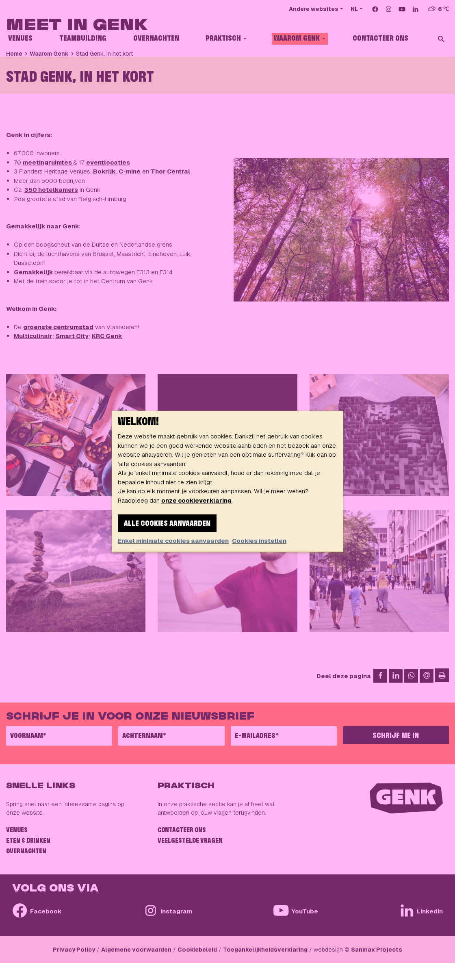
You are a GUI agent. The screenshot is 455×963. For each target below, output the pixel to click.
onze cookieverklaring (196, 500)
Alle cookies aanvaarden (167, 524)
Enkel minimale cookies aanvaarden (173, 540)
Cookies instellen (259, 540)
